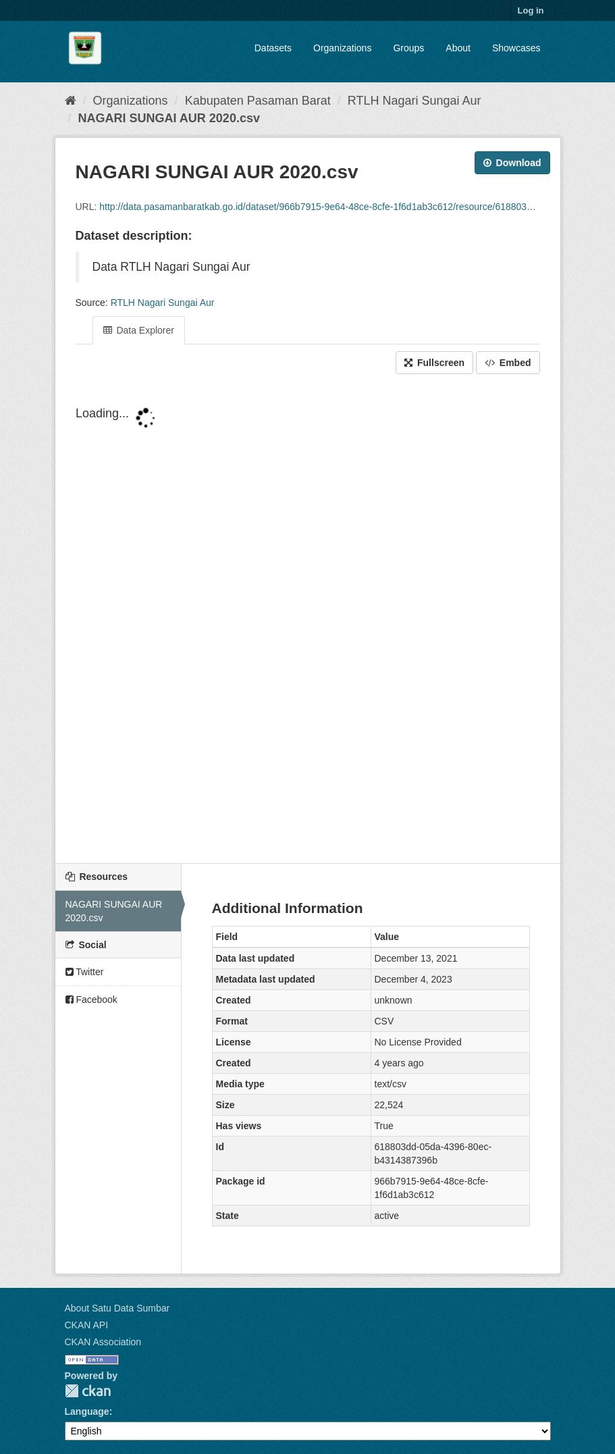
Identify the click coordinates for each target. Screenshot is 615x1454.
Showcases (516, 48)
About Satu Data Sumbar (117, 1308)
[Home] (70, 100)
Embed (508, 362)
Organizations (342, 48)
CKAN (88, 1391)
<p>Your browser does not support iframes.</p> (308, 619)
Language (87, 1411)
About (458, 48)
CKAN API (87, 1325)
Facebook (91, 999)
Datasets (273, 48)
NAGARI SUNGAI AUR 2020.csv (169, 118)
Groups (408, 48)
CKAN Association (103, 1341)
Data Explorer (138, 330)
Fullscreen (434, 362)
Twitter (84, 971)
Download (512, 162)
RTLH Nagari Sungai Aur (414, 100)
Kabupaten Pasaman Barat (258, 100)
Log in (531, 10)
